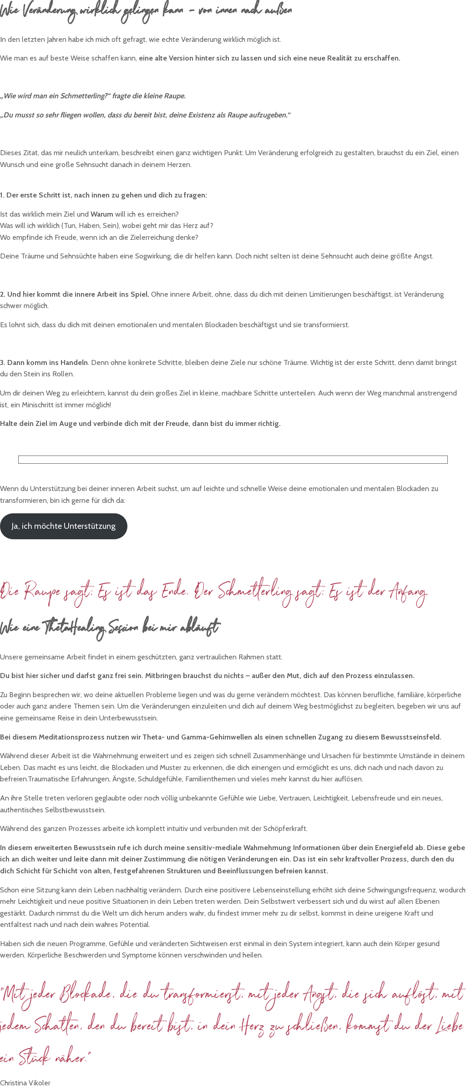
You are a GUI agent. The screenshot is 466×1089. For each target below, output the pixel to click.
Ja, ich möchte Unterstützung (64, 526)
